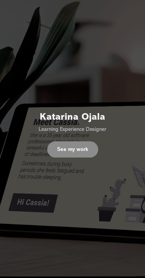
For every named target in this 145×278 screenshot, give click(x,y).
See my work (72, 149)
